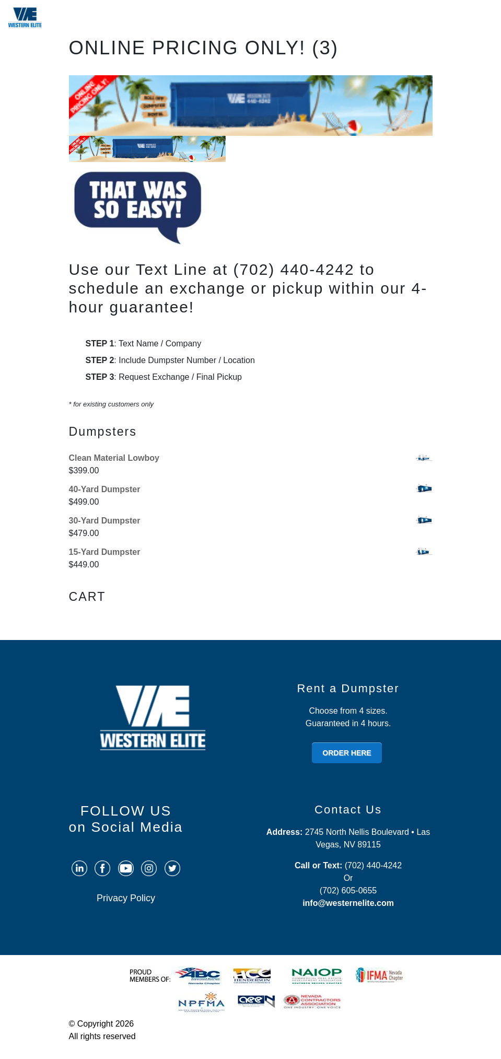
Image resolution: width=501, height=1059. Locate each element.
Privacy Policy (126, 898)
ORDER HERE (346, 753)
